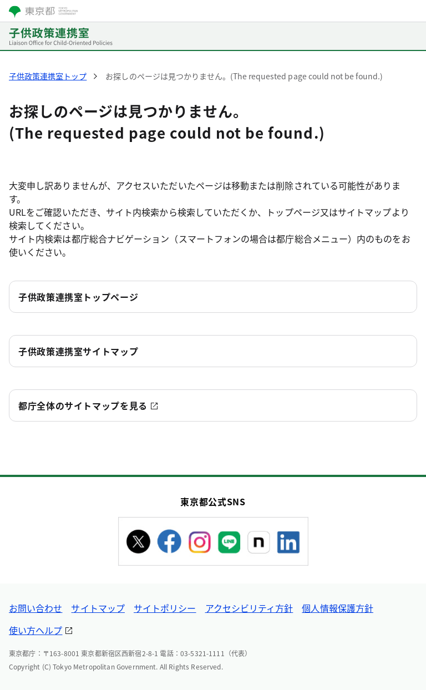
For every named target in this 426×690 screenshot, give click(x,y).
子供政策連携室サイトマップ (78, 351)
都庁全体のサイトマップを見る (83, 405)
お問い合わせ (35, 608)
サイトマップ (97, 608)
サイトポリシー (165, 608)
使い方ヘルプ (35, 630)
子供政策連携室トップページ (78, 296)
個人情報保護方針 (337, 608)
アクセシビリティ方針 (249, 608)
